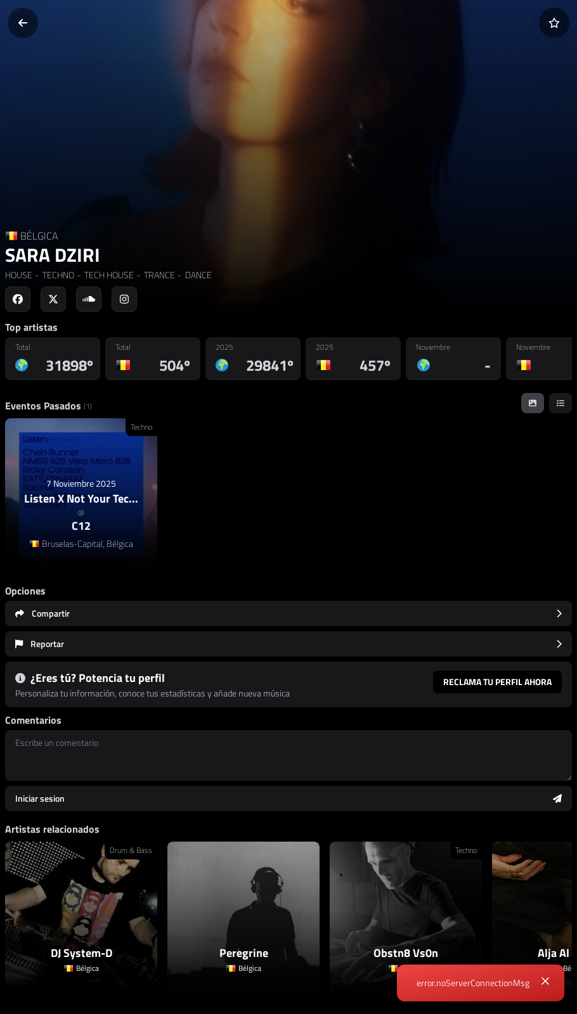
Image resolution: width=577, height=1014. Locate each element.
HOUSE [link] (18, 274)
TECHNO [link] (57, 274)
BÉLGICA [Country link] (39, 235)
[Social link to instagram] (124, 299)
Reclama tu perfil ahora (497, 681)
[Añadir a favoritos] (554, 23)
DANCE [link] (197, 274)
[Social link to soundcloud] (88, 299)
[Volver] (23, 23)
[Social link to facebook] (17, 299)
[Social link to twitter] (53, 299)
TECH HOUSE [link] (108, 274)
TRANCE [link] (158, 274)
